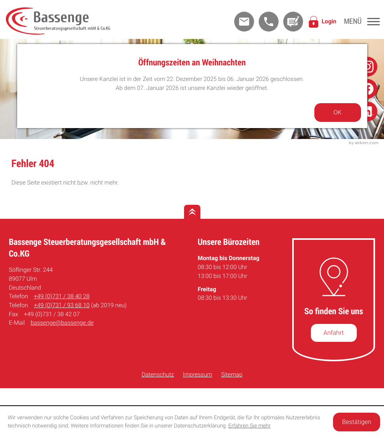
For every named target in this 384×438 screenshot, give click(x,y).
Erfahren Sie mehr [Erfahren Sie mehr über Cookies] (249, 426)
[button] (269, 22)
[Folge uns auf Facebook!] (367, 89)
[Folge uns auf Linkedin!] (367, 111)
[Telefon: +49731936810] (61, 305)
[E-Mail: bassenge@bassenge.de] (244, 22)
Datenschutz (158, 374)
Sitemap (231, 374)
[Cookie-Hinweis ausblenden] (356, 422)
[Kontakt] (293, 22)
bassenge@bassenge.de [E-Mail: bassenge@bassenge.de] (62, 322)
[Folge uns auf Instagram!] (367, 66)
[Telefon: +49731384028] (61, 296)
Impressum (197, 374)
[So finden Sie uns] (333, 333)
